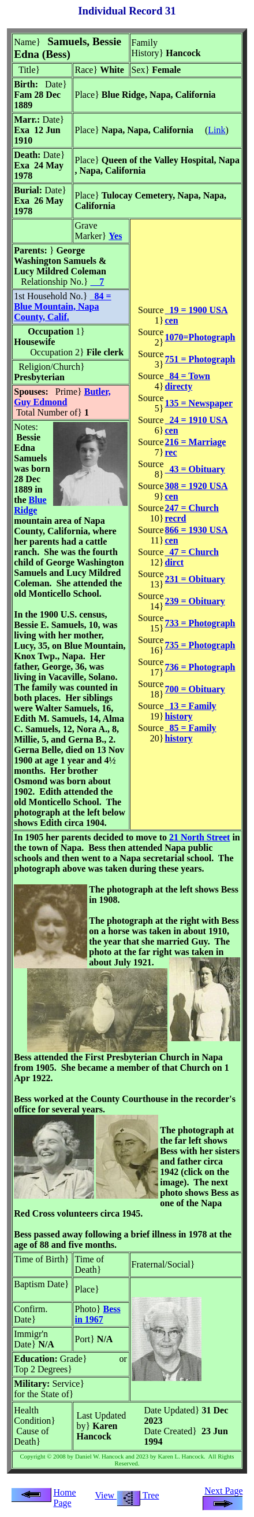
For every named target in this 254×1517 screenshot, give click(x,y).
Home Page (64, 1497)
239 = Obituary (195, 601)
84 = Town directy (187, 381)
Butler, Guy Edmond (62, 397)
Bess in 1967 (97, 1314)
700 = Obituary (195, 689)
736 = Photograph (200, 667)
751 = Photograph (200, 359)
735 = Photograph (200, 645)
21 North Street (199, 837)
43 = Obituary (195, 469)
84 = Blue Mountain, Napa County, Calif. (62, 306)
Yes (115, 236)
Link (216, 130)
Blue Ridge (30, 505)
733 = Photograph (200, 623)
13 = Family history (190, 711)
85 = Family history (190, 733)
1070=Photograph (200, 337)
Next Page (223, 1496)
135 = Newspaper (199, 403)
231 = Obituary (195, 579)
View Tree (127, 1495)
